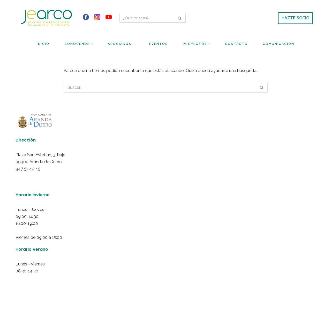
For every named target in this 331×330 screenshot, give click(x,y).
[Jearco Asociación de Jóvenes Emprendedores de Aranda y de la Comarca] (46, 18)
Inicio (43, 44)
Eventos (158, 44)
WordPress (77, 305)
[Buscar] (146, 18)
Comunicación (278, 44)
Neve (23, 305)
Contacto (236, 44)
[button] (92, 44)
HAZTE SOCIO (295, 17)
